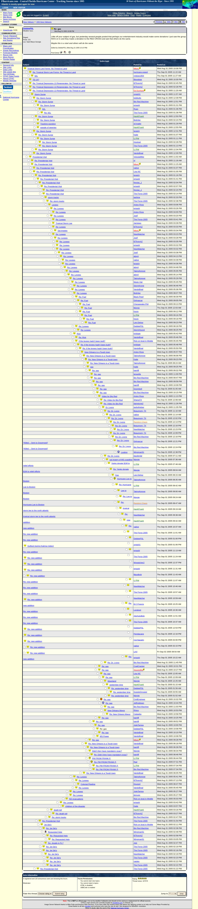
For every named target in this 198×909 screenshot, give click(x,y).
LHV (135, 652)
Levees (55, 205)
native (136, 168)
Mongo (137, 308)
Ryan (136, 109)
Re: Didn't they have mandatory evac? (110, 755)
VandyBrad (138, 153)
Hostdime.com (118, 903)
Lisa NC (137, 171)
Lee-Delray (138, 322)
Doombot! (138, 389)
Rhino (136, 710)
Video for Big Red (109, 396)
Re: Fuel (82, 297)
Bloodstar (138, 79)
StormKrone (139, 286)
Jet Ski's (47, 825)
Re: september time (119, 688)
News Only (7, 15)
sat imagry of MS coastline (120, 460)
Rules (138, 15)
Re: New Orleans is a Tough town (101, 356)
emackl (137, 105)
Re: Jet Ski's (51, 828)
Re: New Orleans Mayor (119, 714)
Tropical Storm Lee (64, 223)
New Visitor (19, 7)
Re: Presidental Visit (43, 161)
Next (175, 22)
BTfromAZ (138, 83)
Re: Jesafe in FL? (55, 843)
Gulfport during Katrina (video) (40, 546)
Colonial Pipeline (88, 784)
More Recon (8, 57)
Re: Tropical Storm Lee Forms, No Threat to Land (54, 72)
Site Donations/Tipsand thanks (11, 39)
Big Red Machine (141, 101)
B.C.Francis (139, 604)
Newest (13, 36)
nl (134, 160)
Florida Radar (9, 59)
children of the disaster (75, 806)
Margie (137, 459)
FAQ (133, 15)
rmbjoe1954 (139, 76)
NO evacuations (76, 799)
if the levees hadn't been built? (92, 341)
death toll (58, 810)
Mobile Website (9, 81)
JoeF (136, 216)
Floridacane (139, 634)
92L (36, 76)
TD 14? (36, 80)
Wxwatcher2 (139, 563)
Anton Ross (139, 205)
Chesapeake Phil (141, 304)
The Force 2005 (141, 113)
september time (116, 685)
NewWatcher (139, 234)
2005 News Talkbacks (44, 22)
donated (88, 906)
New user (111, 15)
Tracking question (48, 124)
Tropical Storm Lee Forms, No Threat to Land (47, 68)
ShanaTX (138, 400)
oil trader (137, 124)
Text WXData (8, 74)
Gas (117, 475)
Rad (135, 762)
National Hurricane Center (120, 908)
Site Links (7, 67)
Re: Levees (59, 208)
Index (167, 22)
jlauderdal (138, 456)
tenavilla (137, 374)
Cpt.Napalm (139, 640)
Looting (124, 452)
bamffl (136, 370)
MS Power (104, 736)
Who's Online (123, 15)
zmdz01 (137, 94)
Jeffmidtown (139, 703)
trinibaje (137, 333)
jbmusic (137, 795)
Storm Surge (40, 94)
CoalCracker (139, 666)
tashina (137, 197)
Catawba (137, 714)
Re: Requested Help (59, 836)
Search (6, 21)
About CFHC (8, 78)
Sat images (62, 230)
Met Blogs (7, 17)
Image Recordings (11, 50)
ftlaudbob (138, 574)
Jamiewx (137, 223)
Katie (136, 135)
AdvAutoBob (139, 616)
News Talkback (28, 22)
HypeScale (7, 30)
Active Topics (140, 13)
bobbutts (137, 98)
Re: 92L (47, 113)
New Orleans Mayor (116, 710)
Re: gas (95, 370)
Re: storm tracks (57, 201)
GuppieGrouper (140, 692)
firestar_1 (138, 182)
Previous (158, 22)
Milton (132, 10)
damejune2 (138, 403)
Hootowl (137, 142)
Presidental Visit (40, 157)
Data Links (7, 69)
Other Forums (119, 13)
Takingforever (139, 271)
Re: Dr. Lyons (113, 411)
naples (136, 861)
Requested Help (55, 832)
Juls (135, 843)
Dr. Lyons (110, 407)
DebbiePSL (28, 28)
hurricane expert (141, 72)
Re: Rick (82, 337)
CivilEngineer (139, 699)
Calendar (147, 15)
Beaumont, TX (140, 411)
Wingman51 (139, 452)
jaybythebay (139, 407)
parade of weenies (48, 127)
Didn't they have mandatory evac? (107, 751)
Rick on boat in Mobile (143, 341)
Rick (79, 334)
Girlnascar (138, 300)
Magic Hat (138, 282)
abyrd (136, 256)
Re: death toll (61, 814)
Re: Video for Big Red (113, 400)
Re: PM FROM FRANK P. (105, 762)
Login (5, 7)
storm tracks (53, 197)
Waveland (111, 681)
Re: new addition (30, 534)
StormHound (139, 330)
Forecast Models (10, 53)
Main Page (7, 12)
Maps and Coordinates (8, 47)
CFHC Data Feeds (11, 76)
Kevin (136, 311)
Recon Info (7, 55)
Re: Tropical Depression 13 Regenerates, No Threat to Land (59, 83)
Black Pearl (139, 297)
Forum (6, 36)
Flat (182, 22)
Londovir (137, 610)
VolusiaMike (139, 157)
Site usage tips (9, 72)
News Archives (9, 19)
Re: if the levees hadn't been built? (96, 345)
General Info (8, 65)
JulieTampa (139, 725)
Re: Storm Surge (43, 98)
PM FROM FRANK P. (101, 758)
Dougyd (137, 784)
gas (91, 367)
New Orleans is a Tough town (97, 352)
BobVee (137, 120)
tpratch (137, 131)
